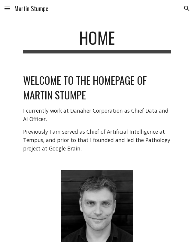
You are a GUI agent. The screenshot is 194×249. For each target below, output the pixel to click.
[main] (97, 40)
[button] (7, 8)
